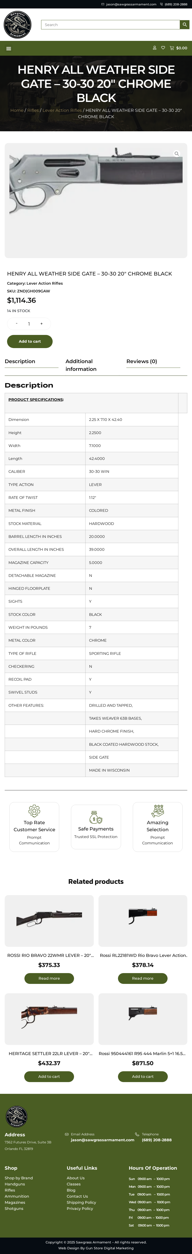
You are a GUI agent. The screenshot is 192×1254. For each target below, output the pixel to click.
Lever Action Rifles (62, 110)
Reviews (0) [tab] (141, 361)
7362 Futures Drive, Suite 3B (28, 1142)
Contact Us (77, 1196)
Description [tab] (20, 361)
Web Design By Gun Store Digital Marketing (96, 1248)
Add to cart (30, 341)
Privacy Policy (80, 1208)
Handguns (15, 1184)
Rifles (33, 110)
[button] (8, 48)
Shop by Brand (19, 1178)
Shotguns (14, 1208)
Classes (74, 1184)
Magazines (15, 1202)
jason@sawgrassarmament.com (102, 1140)
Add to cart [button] (49, 1076)
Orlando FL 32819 (19, 1149)
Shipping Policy (81, 1202)
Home (17, 110)
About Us (76, 1178)
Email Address (82, 1134)
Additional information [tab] (81, 365)
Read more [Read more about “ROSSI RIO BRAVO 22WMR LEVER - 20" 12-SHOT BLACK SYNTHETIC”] (49, 978)
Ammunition (17, 1196)
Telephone (150, 1134)
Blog (71, 1190)
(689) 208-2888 (157, 1140)
